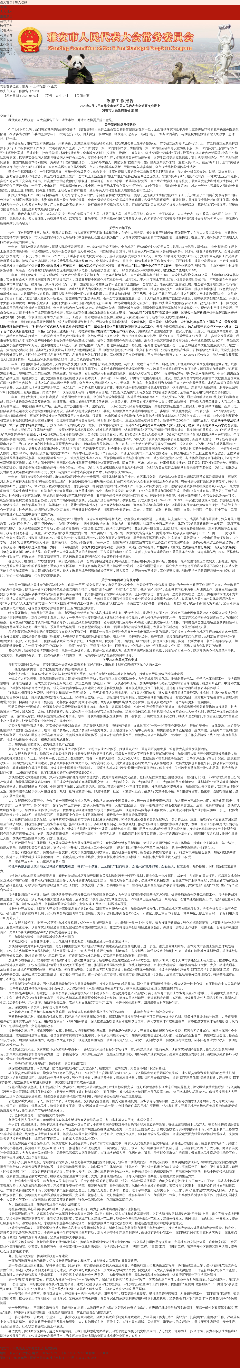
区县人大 (6, 39)
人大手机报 (8, 54)
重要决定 (6, 16)
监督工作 (6, 25)
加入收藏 (21, 2)
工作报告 (39, 86)
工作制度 (6, 44)
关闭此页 (83, 95)
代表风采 (6, 30)
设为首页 (6, 2)
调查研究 (6, 35)
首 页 (3, 7)
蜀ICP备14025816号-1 (14, 1357)
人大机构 (6, 11)
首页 (25, 86)
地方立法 (6, 49)
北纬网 (69, 1357)
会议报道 (6, 21)
